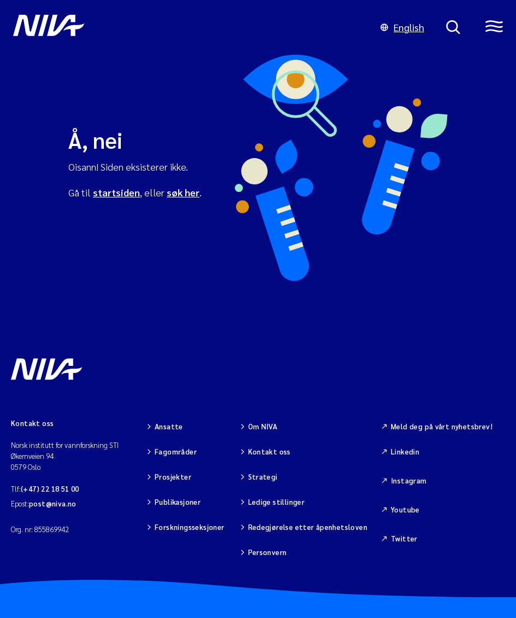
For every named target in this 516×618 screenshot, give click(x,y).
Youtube (405, 509)
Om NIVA (263, 426)
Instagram (409, 480)
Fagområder (176, 451)
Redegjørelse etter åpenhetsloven (307, 527)
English (402, 27)
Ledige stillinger (276, 501)
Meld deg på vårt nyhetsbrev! (441, 426)
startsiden (116, 192)
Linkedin (405, 451)
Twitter (404, 538)
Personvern (267, 552)
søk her (183, 192)
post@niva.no (53, 503)
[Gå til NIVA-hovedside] (186, 27)
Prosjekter (173, 476)
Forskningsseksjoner (189, 527)
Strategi (263, 476)
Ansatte (169, 426)
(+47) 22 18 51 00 (50, 488)
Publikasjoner (178, 501)
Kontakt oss (269, 451)
